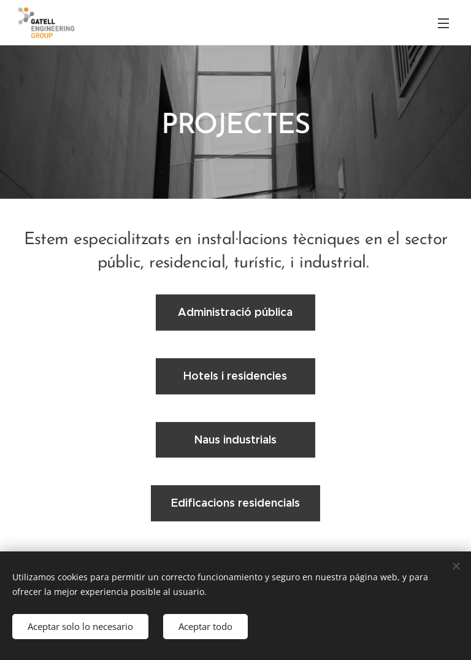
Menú (443, 23)
